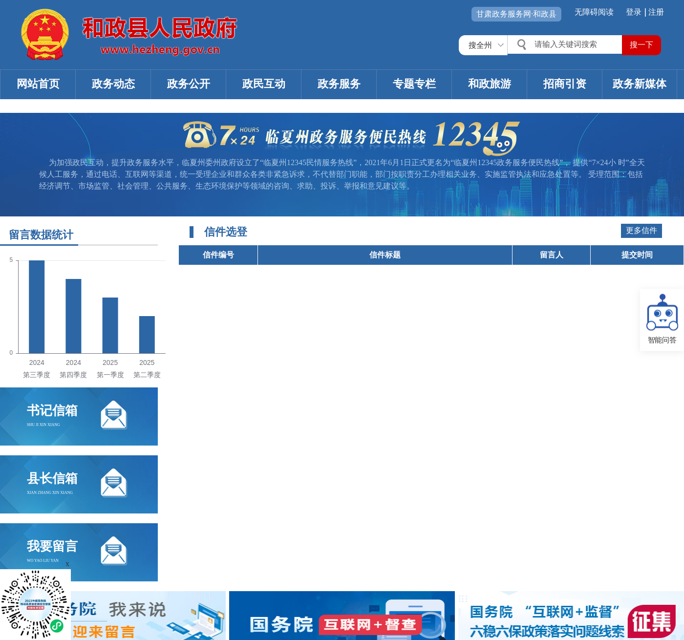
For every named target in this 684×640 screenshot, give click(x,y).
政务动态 (113, 84)
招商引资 (564, 84)
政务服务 (339, 84)
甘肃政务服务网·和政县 (516, 14)
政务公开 (188, 84)
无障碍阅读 (594, 12)
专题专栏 (414, 84)
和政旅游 (489, 84)
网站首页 (38, 84)
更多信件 (641, 230)
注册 (656, 12)
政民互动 (263, 84)
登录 (633, 12)
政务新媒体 (639, 84)
